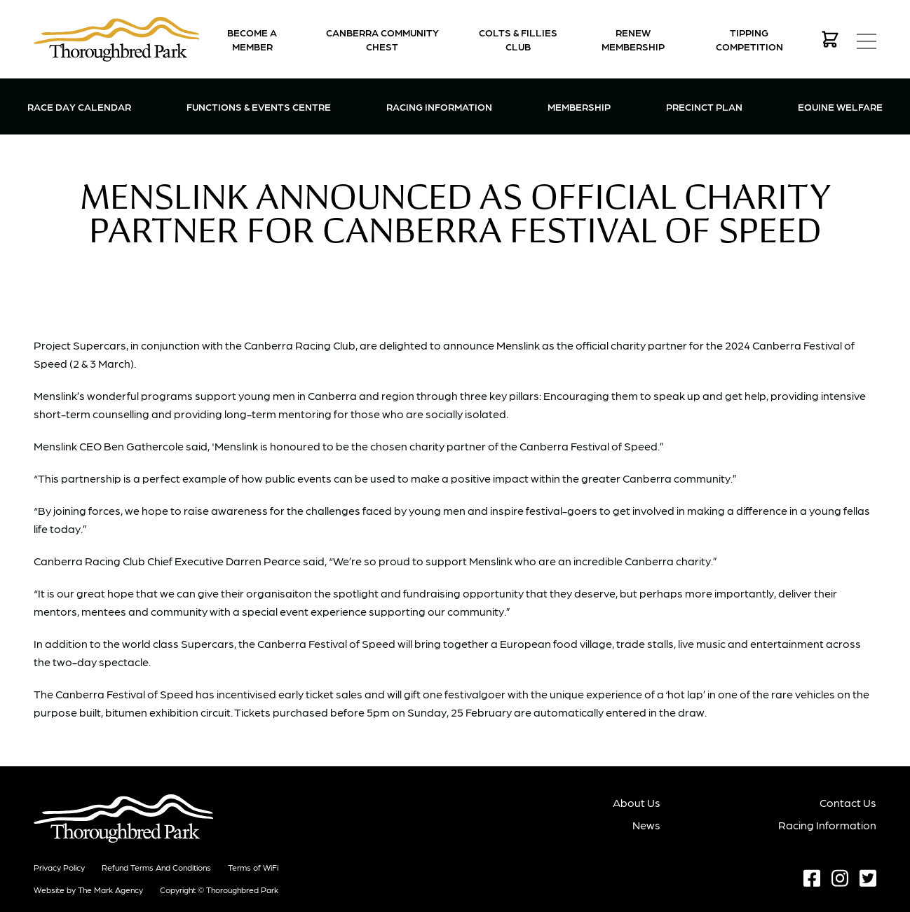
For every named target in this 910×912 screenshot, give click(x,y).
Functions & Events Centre (258, 105)
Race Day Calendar (79, 106)
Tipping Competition (749, 39)
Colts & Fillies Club (518, 39)
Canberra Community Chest (382, 39)
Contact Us (848, 802)
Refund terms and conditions (156, 867)
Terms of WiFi (253, 867)
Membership (579, 105)
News (646, 824)
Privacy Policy (59, 867)
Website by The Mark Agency (88, 889)
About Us (636, 802)
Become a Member (252, 39)
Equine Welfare (840, 106)
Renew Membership (633, 39)
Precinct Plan (704, 106)
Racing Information (439, 105)
